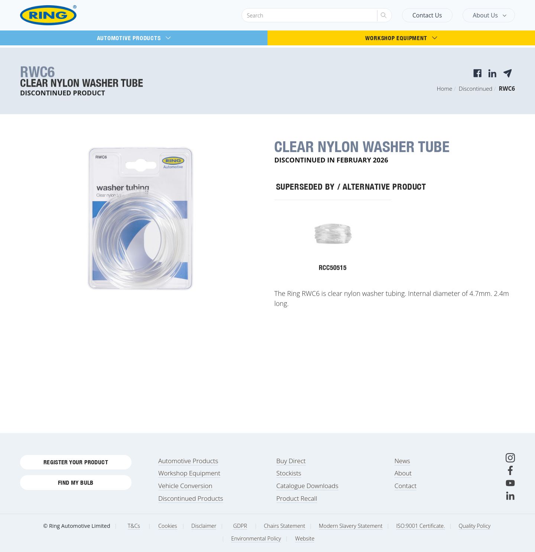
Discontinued (476, 88)
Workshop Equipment (401, 38)
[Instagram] (510, 457)
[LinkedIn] (510, 495)
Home (445, 88)
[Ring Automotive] (66, 15)
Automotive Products (134, 38)
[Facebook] (510, 470)
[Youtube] (510, 483)
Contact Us (427, 15)
